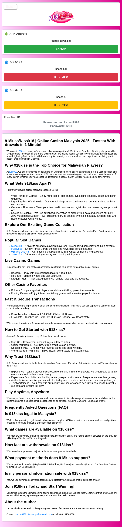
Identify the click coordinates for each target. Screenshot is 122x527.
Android (61, 49)
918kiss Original (20, 251)
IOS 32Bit (61, 105)
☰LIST (10, 6)
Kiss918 (13, 172)
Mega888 (16, 246)
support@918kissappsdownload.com (33, 514)
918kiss (22, 151)
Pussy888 (16, 248)
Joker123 (16, 254)
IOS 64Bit (61, 77)
